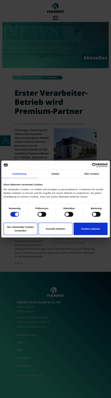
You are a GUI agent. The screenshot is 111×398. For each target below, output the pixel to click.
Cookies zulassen (90, 228)
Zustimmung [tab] (19, 173)
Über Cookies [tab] (91, 173)
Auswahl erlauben (55, 228)
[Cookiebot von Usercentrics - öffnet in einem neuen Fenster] (94, 165)
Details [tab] (55, 173)
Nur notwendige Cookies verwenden (20, 229)
